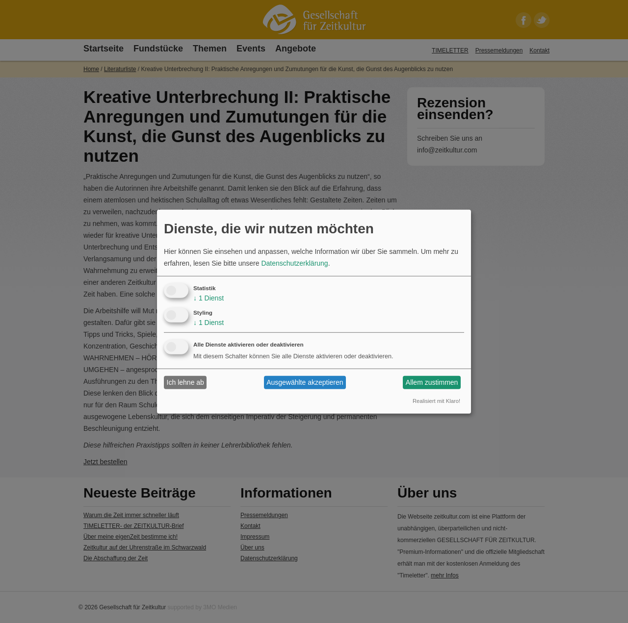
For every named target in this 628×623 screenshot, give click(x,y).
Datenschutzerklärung (294, 263)
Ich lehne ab (185, 382)
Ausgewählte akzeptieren (304, 382)
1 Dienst (208, 298)
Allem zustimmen (432, 382)
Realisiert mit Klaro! (436, 401)
